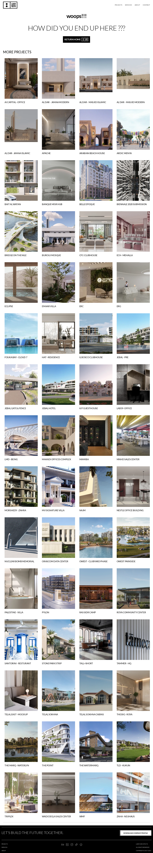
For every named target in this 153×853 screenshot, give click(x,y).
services (4, 847)
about (4, 850)
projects (5, 844)
